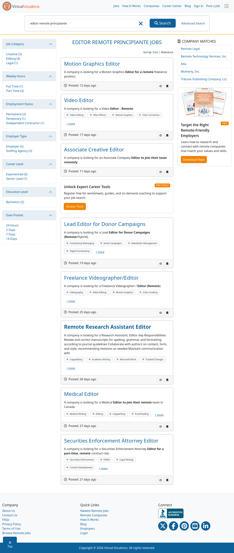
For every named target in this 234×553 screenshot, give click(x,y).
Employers (87, 528)
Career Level (14, 164)
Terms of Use (11, 528)
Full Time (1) (14, 86)
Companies (151, 6)
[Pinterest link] (184, 526)
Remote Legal (190, 49)
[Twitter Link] (162, 526)
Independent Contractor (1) (25, 123)
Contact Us (9, 515)
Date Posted (14, 215)
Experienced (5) (16, 174)
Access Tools (74, 206)
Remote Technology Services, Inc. (204, 56)
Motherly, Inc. (190, 71)
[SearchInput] (86, 23)
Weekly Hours (15, 76)
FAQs (5, 520)
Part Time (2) (15, 91)
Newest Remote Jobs (94, 511)
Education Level (17, 192)
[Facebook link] (173, 526)
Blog (188, 6)
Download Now (193, 160)
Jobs (116, 6)
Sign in (198, 6)
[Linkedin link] (205, 526)
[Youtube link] (195, 526)
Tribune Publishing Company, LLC (204, 79)
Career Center (172, 6)
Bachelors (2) (15, 202)
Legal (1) (12, 63)
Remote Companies (93, 515)
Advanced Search (193, 23)
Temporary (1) (15, 119)
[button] (161, 86)
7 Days (10, 234)
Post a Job (213, 6)
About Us (8, 511)
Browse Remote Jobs (16, 533)
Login (84, 533)
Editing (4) (13, 59)
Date (155, 52)
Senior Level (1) (16, 179)
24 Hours (12, 225)
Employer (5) (14, 146)
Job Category (15, 44)
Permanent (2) (16, 114)
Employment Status (19, 104)
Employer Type (16, 136)
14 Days (11, 239)
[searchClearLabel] (141, 25)
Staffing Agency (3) (19, 151)
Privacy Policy (11, 524)
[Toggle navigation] (226, 6)
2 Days (10, 230)
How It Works (131, 6)
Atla (183, 64)
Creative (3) (14, 54)
